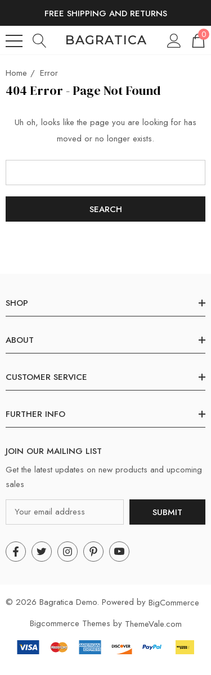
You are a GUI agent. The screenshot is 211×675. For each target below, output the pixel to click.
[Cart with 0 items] (197, 40)
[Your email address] (65, 512)
